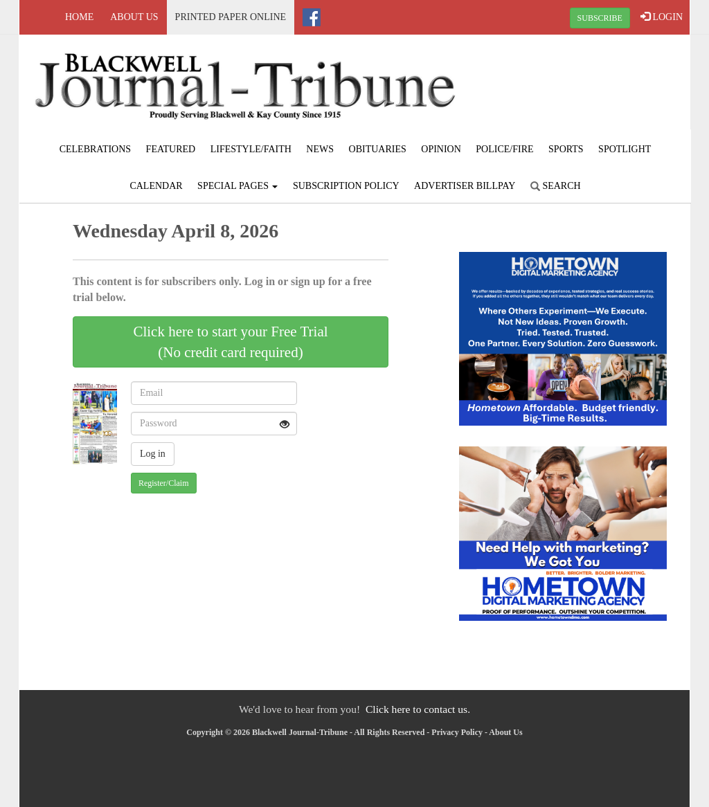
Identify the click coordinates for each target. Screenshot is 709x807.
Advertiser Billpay (464, 186)
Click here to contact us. (418, 709)
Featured (171, 149)
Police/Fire (504, 149)
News (320, 149)
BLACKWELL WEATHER (577, 86)
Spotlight (624, 149)
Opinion (441, 149)
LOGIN (661, 16)
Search (555, 186)
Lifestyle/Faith (250, 149)
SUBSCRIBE (599, 18)
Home (79, 17)
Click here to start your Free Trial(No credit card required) (230, 342)
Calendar (155, 186)
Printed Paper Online (231, 17)
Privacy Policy (457, 732)
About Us (134, 17)
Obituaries (377, 149)
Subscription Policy (346, 186)
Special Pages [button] (237, 186)
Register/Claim (163, 483)
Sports (566, 149)
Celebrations (95, 149)
